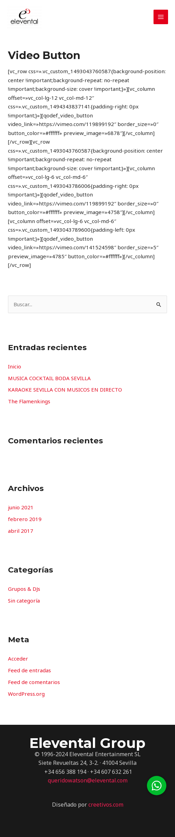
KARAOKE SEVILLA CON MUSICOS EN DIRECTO (65, 389)
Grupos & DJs (24, 588)
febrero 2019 (25, 519)
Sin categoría (24, 600)
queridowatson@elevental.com (88, 780)
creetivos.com (105, 804)
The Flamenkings (29, 401)
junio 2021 (21, 507)
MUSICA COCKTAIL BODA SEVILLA (49, 378)
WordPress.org (26, 693)
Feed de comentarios (34, 682)
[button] (156, 785)
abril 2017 (20, 530)
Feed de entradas (29, 670)
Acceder (18, 658)
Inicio (14, 366)
